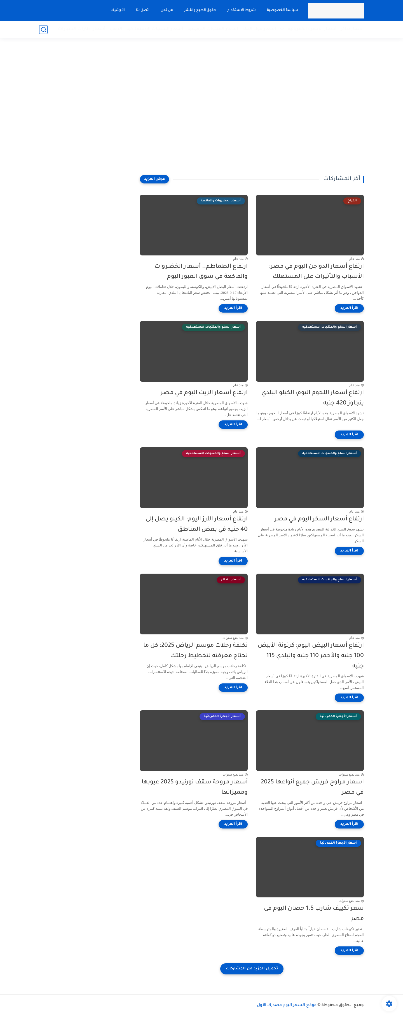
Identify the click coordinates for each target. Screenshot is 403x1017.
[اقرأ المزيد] (349, 308)
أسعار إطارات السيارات (82, 29)
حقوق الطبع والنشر (200, 10)
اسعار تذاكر (352, 29)
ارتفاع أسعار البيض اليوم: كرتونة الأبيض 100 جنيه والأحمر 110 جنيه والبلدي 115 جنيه (311, 656)
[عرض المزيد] (154, 179)
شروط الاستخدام (241, 10)
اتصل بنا (142, 10)
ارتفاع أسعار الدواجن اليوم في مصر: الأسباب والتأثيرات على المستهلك (316, 272)
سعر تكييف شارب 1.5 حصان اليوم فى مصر (314, 914)
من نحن (167, 10)
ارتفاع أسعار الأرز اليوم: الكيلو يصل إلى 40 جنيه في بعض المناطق (197, 524)
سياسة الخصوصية (282, 10)
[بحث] (43, 29)
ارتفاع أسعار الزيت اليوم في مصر (204, 393)
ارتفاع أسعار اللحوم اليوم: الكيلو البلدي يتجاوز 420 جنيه (312, 398)
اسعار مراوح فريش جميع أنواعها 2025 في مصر (312, 787)
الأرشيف (118, 10)
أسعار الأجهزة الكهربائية (312, 29)
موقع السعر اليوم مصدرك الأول (287, 1005)
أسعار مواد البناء (259, 29)
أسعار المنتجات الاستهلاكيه (154, 29)
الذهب (116, 29)
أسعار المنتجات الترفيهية (213, 29)
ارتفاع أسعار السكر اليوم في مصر (319, 519)
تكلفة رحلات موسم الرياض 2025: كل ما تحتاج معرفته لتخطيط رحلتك (195, 651)
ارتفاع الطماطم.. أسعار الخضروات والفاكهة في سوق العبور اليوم (201, 272)
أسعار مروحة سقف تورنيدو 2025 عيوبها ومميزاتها (195, 787)
